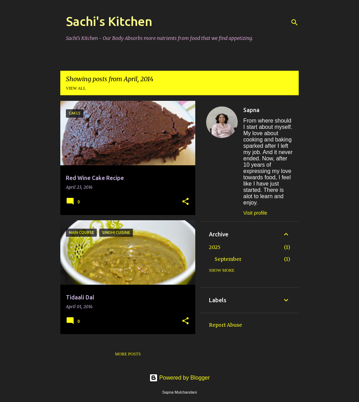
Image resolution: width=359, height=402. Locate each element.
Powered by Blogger (179, 378)
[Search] (294, 22)
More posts (128, 354)
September (228, 259)
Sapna (251, 110)
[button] (185, 202)
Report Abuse (225, 325)
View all (76, 88)
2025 (215, 247)
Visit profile (255, 213)
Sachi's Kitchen (109, 21)
